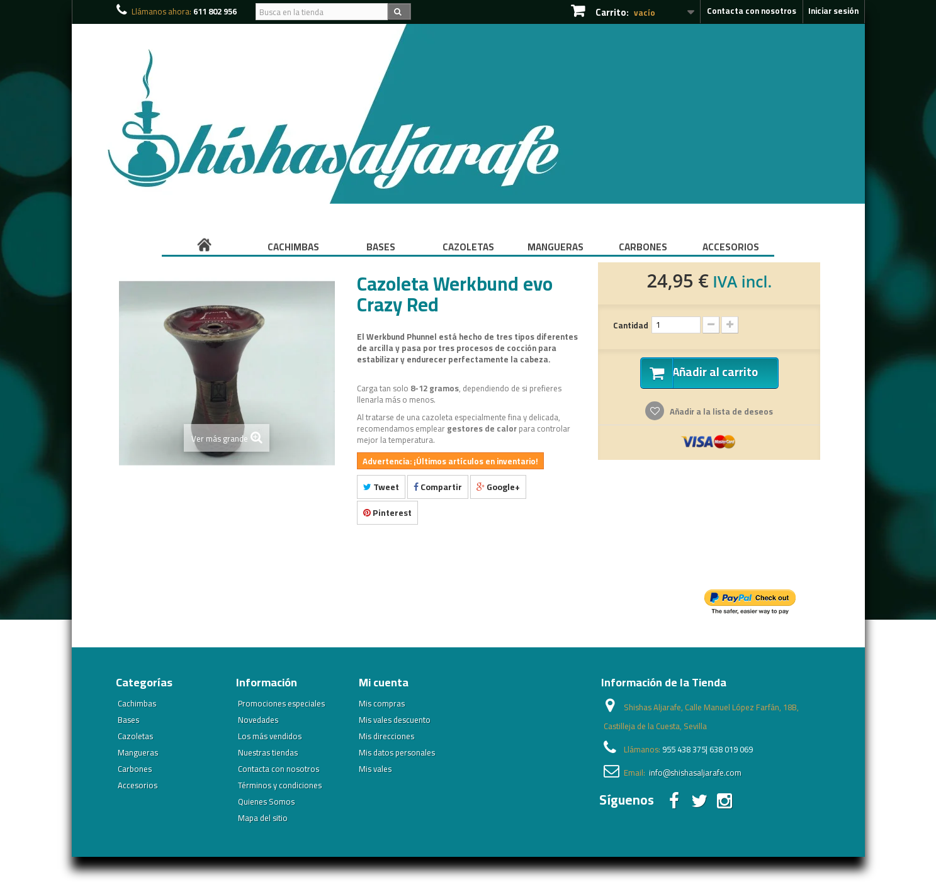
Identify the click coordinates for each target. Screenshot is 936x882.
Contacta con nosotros (751, 10)
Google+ (498, 487)
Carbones (643, 247)
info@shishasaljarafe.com (695, 772)
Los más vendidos (270, 736)
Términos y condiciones (280, 785)
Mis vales (375, 768)
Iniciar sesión (833, 10)
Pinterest (387, 513)
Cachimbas (293, 247)
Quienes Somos (266, 801)
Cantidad (630, 325)
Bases (380, 247)
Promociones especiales (281, 703)
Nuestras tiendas (268, 752)
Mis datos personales (397, 752)
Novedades (258, 719)
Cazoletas (468, 247)
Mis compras (382, 703)
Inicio (206, 247)
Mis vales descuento (395, 719)
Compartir (438, 487)
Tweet (381, 487)
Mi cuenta (384, 682)
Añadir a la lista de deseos (720, 412)
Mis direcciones (386, 736)
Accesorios (730, 247)
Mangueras (555, 247)
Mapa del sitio (263, 817)
